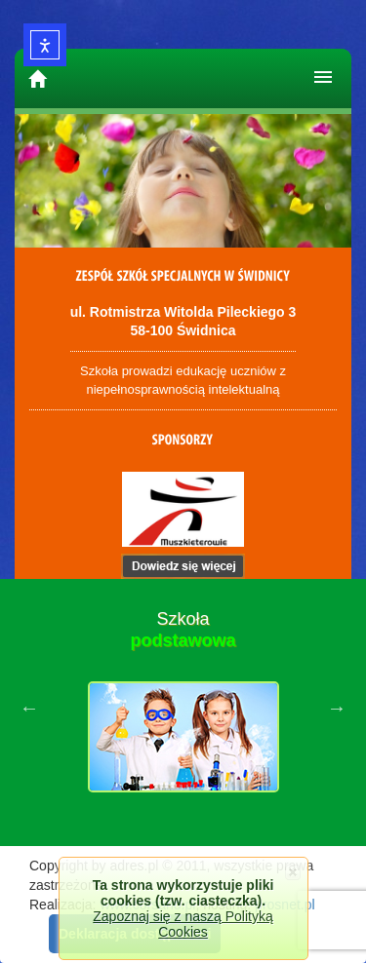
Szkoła (182, 629)
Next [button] (336, 707)
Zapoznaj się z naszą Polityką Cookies (182, 924)
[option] (183, 708)
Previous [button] (29, 707)
